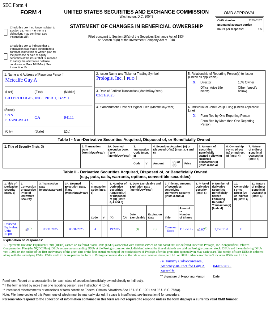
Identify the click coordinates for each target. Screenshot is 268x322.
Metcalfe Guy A (21, 80)
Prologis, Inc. (109, 78)
